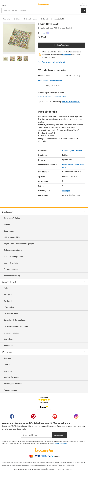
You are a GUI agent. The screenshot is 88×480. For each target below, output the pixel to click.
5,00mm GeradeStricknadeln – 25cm (59, 96)
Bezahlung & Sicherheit (13, 218)
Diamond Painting (11, 333)
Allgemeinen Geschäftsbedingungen (19, 243)
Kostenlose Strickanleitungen (16, 320)
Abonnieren (59, 435)
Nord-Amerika (51, 469)
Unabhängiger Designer (72, 150)
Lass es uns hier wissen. (71, 102)
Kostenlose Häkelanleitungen (16, 326)
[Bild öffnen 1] (5, 58)
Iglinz (43, 33)
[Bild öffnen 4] (25, 58)
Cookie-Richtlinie (11, 263)
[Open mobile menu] (4, 4)
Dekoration (45, 19)
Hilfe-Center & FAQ (12, 237)
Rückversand (9, 231)
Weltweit (43, 469)
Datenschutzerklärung (13, 250)
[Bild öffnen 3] (19, 58)
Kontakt (7, 364)
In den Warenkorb (61, 45)
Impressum (8, 371)
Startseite (6, 19)
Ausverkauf (8, 339)
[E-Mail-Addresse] (36, 435)
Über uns (7, 358)
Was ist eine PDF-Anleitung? (53, 62)
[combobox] (41, 10)
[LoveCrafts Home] (44, 450)
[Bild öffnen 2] (12, 58)
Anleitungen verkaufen (13, 383)
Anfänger (66, 190)
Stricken (17, 19)
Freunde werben (10, 390)
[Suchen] (83, 10)
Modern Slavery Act (12, 377)
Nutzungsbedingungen (13, 256)
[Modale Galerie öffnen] (19, 38)
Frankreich (69, 469)
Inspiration (8, 345)
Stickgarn (8, 294)
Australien (61, 469)
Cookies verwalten (11, 269)
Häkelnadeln (9, 307)
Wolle (6, 288)
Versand (7, 224)
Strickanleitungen (31, 19)
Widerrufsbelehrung (12, 275)
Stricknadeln (9, 301)
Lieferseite (66, 54)
